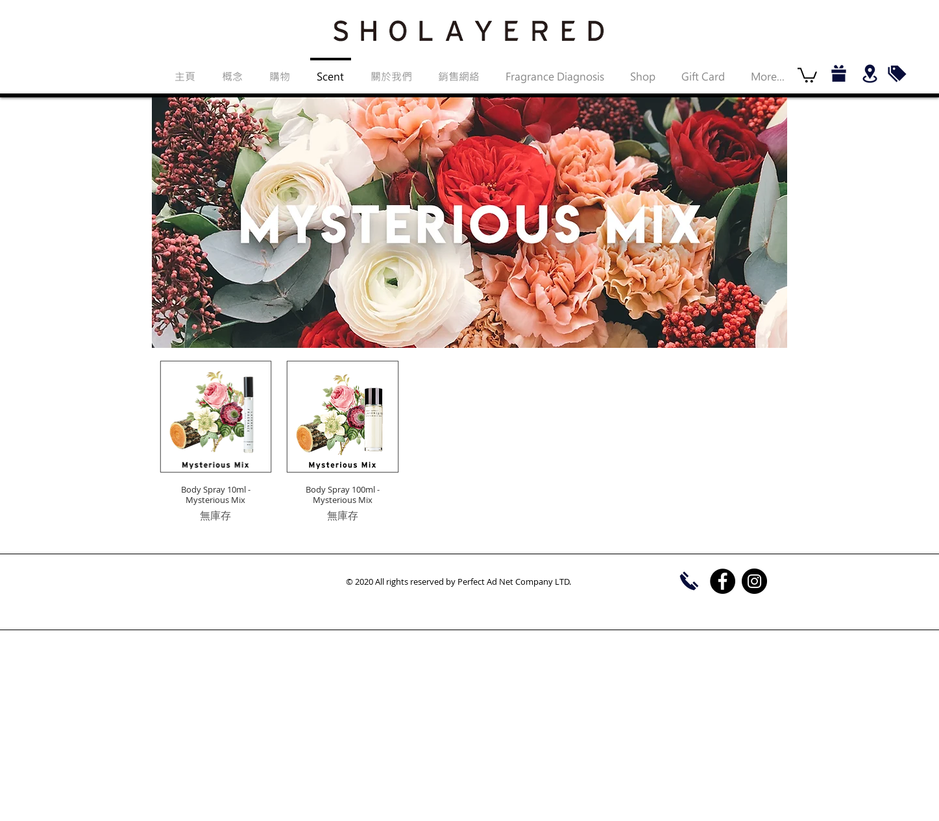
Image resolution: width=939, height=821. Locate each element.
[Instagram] (754, 581)
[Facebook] (722, 581)
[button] (807, 74)
